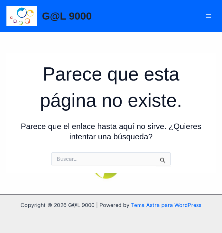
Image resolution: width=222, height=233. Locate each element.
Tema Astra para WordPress (166, 205)
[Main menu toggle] (208, 16)
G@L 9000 (67, 16)
